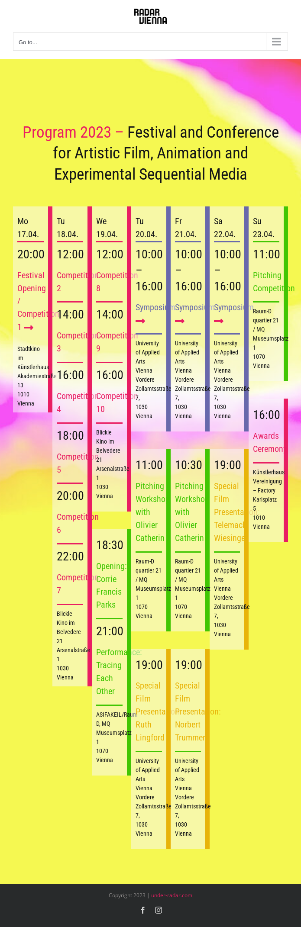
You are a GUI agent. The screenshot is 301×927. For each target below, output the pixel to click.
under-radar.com (171, 895)
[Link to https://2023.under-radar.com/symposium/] (140, 320)
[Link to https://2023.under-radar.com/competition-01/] (28, 327)
